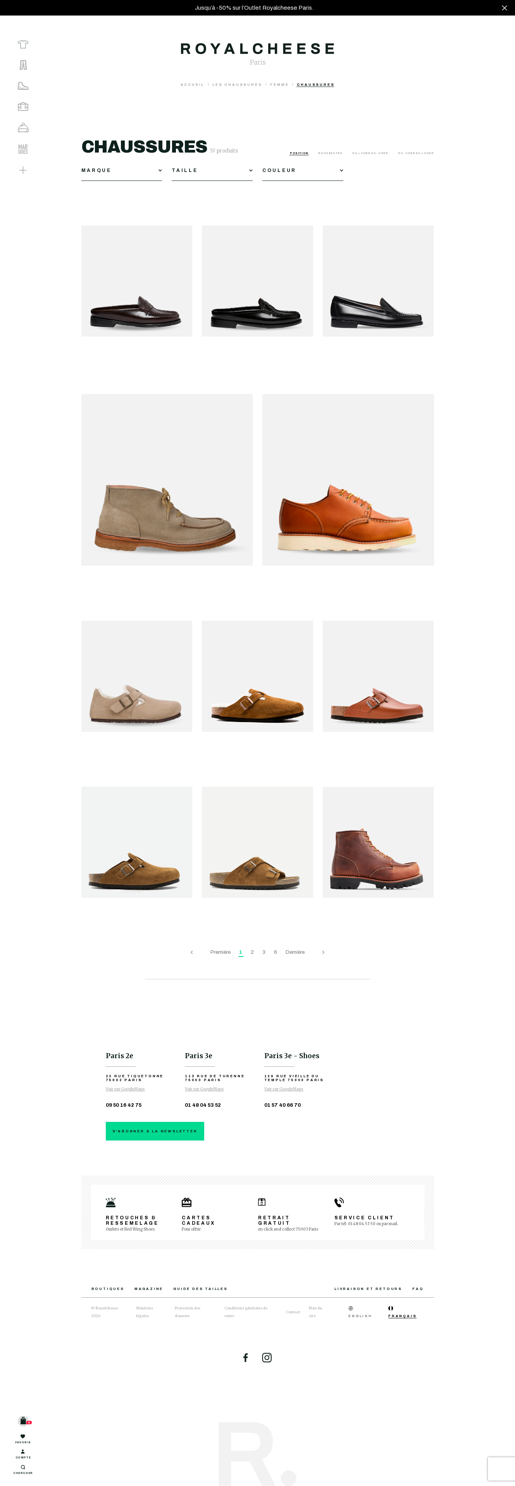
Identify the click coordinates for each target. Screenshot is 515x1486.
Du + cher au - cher (370, 153)
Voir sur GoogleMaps (125, 1089)
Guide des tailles (200, 1289)
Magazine (148, 1289)
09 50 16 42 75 (123, 1105)
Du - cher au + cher (416, 153)
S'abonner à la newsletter (155, 1131)
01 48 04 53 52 (203, 1105)
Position (299, 153)
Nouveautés (330, 153)
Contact (293, 1312)
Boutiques (107, 1289)
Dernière (295, 952)
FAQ (418, 1289)
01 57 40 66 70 (282, 1105)
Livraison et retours (368, 1289)
